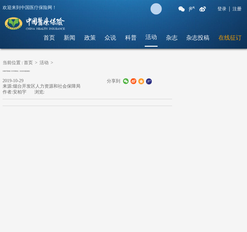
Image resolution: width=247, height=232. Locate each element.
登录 (221, 8)
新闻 (69, 37)
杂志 (172, 37)
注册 (237, 8)
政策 (90, 37)
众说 (110, 37)
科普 (131, 37)
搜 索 (156, 9)
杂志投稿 (197, 37)
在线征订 (230, 37)
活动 (151, 37)
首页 (49, 37)
